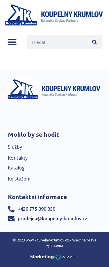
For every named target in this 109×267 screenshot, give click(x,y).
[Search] (94, 42)
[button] (12, 42)
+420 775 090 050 (36, 209)
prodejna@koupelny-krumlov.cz (52, 218)
